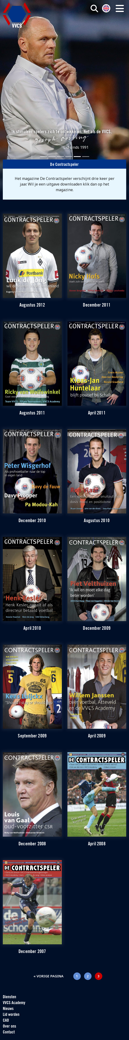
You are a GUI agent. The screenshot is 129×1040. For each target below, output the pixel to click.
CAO (6, 1020)
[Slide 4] (68, 156)
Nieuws (8, 1009)
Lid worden (11, 1015)
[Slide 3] (60, 156)
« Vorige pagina (48, 976)
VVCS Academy (14, 1003)
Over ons (9, 1026)
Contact (9, 1032)
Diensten (9, 997)
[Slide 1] (43, 156)
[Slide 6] (85, 156)
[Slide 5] (77, 156)
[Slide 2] (51, 156)
